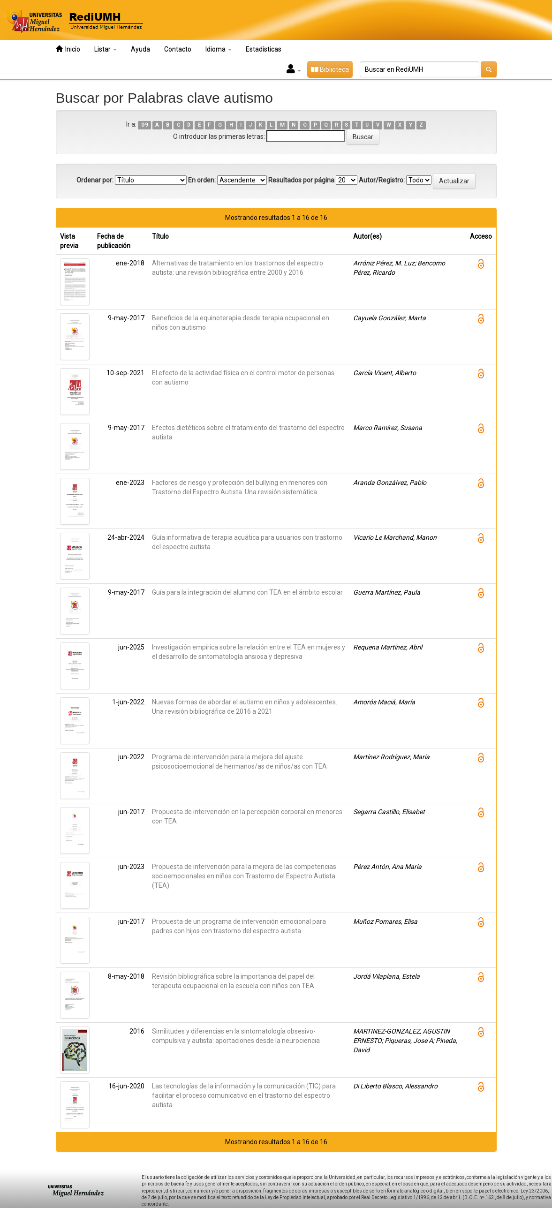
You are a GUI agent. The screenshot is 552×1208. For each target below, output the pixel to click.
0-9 (144, 125)
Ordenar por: (94, 180)
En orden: (202, 180)
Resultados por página (301, 180)
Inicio (68, 49)
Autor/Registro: (382, 180)
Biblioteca (330, 69)
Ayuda (140, 49)
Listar (105, 49)
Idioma (218, 49)
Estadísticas (263, 49)
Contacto (177, 49)
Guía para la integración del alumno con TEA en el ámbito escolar (247, 592)
